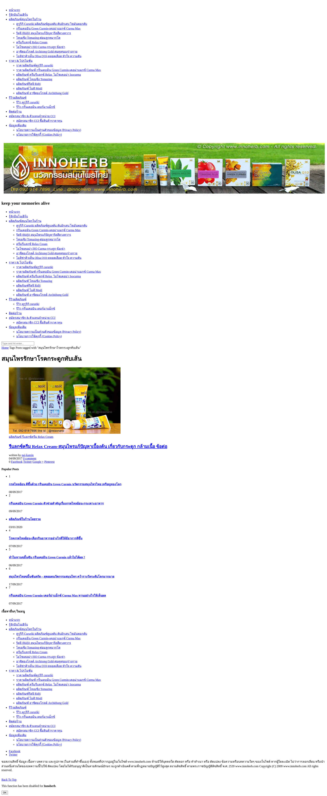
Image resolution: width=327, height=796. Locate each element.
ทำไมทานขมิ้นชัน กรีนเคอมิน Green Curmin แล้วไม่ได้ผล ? (47, 557)
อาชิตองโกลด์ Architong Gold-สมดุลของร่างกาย (46, 51)
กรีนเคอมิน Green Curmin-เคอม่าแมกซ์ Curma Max (48, 28)
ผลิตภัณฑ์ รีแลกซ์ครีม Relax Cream (31, 436)
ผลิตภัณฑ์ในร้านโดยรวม (25, 519)
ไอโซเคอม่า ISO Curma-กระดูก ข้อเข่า (40, 47)
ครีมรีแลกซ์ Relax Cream (31, 42)
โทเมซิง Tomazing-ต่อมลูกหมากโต (38, 37)
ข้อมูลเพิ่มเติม (17, 125)
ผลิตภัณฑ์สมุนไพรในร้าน (25, 19)
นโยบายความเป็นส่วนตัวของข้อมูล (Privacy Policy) (48, 130)
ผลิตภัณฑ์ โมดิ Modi (29, 88)
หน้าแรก (14, 10)
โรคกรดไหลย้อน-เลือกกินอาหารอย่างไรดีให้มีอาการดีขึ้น (45, 538)
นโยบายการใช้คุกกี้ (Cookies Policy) (39, 134)
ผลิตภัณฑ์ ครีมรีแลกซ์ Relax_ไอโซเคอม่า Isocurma (48, 74)
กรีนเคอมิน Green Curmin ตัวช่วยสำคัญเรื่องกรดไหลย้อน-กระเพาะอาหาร (56, 503)
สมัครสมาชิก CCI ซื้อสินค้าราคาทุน (39, 120)
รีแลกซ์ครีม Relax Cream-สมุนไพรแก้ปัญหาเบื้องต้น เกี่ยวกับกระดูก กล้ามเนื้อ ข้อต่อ (88, 446)
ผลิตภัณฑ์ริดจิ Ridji (28, 83)
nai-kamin (28, 455)
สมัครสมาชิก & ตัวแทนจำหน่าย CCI (32, 116)
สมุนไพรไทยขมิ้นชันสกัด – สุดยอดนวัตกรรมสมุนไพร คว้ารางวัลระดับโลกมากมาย (61, 576)
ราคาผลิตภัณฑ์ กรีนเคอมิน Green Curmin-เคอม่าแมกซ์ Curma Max (58, 70)
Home (5, 347)
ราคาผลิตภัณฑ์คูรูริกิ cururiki (34, 65)
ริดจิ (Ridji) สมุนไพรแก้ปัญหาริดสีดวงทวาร (43, 33)
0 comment (29, 458)
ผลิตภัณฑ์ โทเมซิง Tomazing (34, 79)
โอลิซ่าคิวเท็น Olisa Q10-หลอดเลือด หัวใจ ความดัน (48, 56)
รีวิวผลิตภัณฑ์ (17, 97)
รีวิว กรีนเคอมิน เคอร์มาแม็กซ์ (35, 106)
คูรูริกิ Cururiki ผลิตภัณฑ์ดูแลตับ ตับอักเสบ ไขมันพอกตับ (51, 23)
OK (4, 792)
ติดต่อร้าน (15, 111)
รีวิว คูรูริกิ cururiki (27, 102)
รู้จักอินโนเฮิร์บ (18, 14)
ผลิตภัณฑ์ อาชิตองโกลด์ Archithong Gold (42, 93)
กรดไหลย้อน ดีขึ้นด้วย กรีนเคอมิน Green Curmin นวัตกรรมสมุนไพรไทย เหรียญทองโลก (65, 484)
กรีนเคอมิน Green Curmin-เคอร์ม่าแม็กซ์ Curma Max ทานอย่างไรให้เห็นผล (57, 595)
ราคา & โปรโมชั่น (20, 60)
